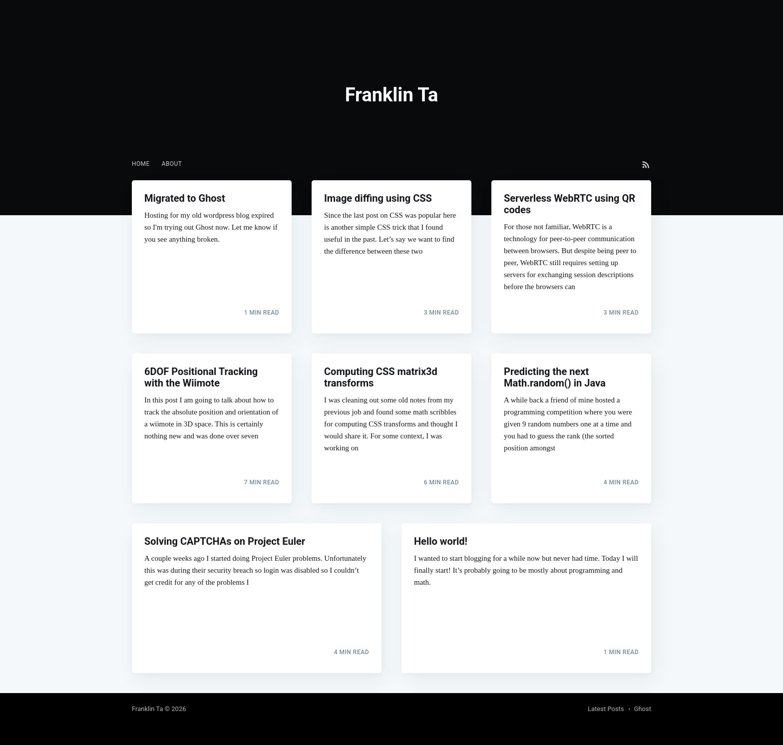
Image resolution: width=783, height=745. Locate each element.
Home (141, 163)
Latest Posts (606, 709)
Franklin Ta (147, 709)
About (172, 163)
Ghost (642, 709)
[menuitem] (141, 164)
